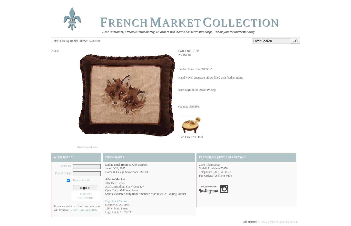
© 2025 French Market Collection (278, 222)
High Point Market (116, 201)
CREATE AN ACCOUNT (83, 210)
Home (54, 41)
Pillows (83, 41)
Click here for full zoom (87, 147)
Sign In (189, 89)
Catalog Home (68, 41)
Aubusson (94, 41)
